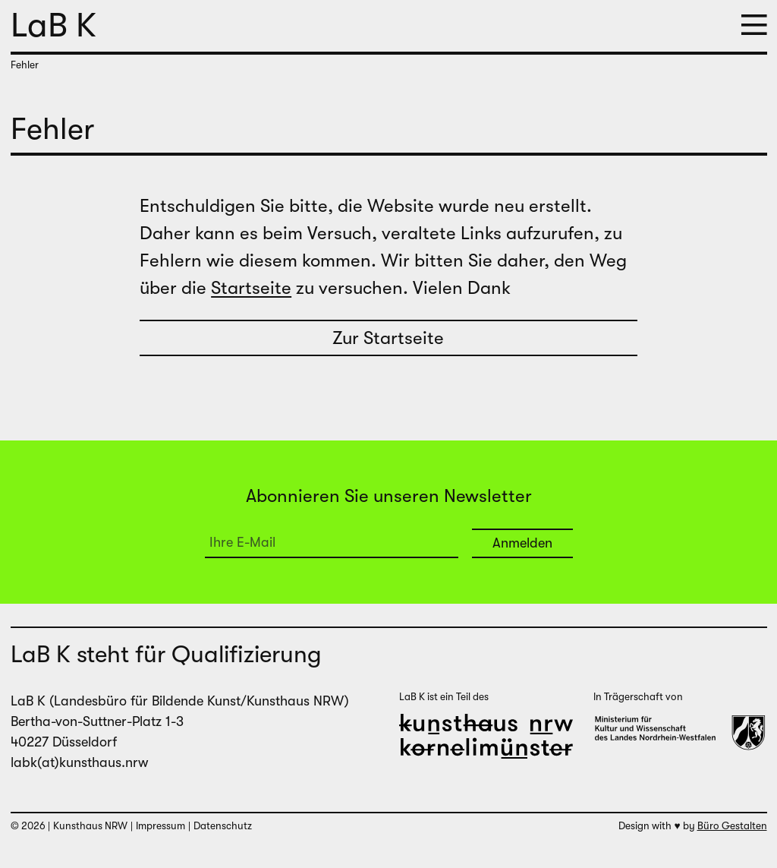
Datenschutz (222, 826)
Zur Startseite (388, 338)
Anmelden (522, 543)
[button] (754, 26)
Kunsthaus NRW (90, 826)
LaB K (53, 25)
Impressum (160, 826)
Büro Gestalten (732, 826)
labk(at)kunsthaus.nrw (79, 762)
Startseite (251, 287)
